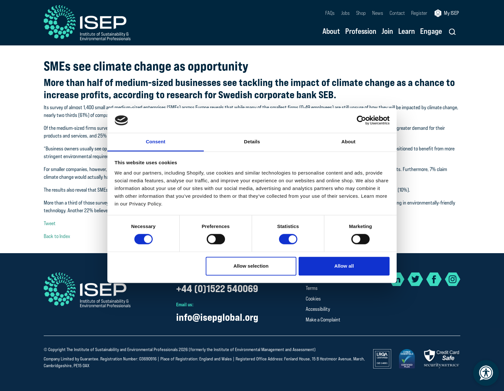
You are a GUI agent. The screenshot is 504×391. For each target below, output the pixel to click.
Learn (406, 31)
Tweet (50, 223)
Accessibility (318, 309)
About (331, 31)
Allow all (344, 266)
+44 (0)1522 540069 (217, 288)
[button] (452, 31)
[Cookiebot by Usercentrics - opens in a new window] (361, 120)
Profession (360, 31)
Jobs (345, 13)
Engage (431, 31)
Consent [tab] (156, 141)
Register (419, 13)
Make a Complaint (323, 320)
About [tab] (348, 141)
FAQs (330, 13)
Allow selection (250, 266)
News (377, 13)
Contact (397, 13)
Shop (361, 13)
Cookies (313, 299)
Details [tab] (252, 141)
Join (387, 31)
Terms (312, 288)
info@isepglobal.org (217, 317)
